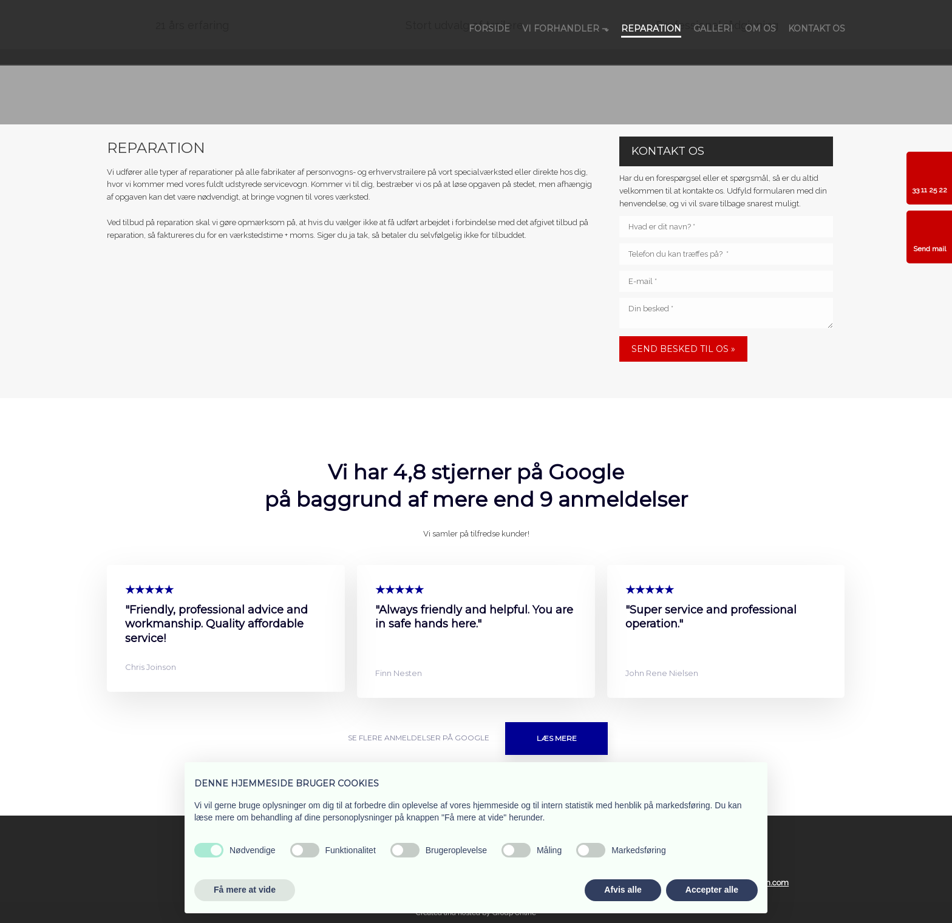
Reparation (651, 28)
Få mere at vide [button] (245, 889)
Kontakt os (816, 28)
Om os (760, 28)
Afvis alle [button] (622, 889)
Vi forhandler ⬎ (565, 28)
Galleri (713, 28)
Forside (489, 28)
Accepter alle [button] (711, 889)
